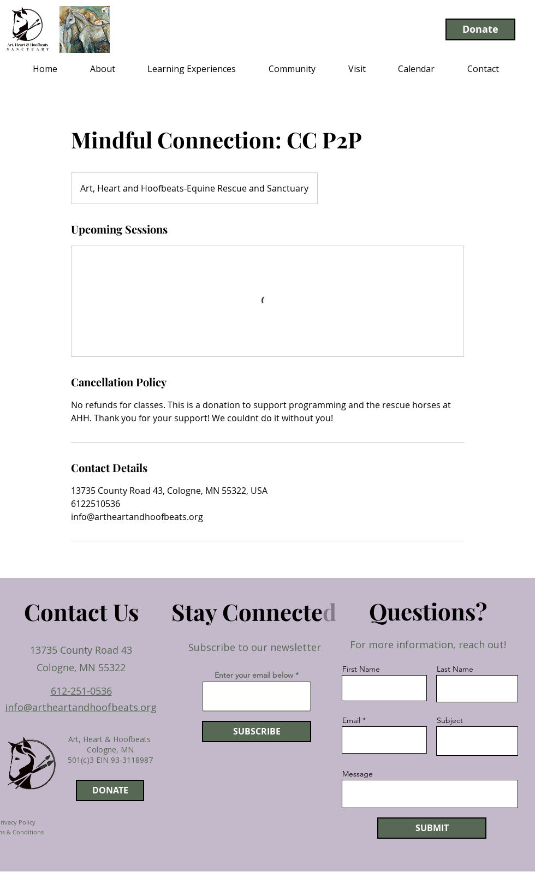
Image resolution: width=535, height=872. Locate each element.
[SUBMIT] (431, 828)
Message (357, 774)
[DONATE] (110, 790)
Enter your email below (254, 675)
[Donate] (480, 29)
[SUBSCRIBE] (256, 731)
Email (351, 720)
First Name (361, 669)
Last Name (455, 669)
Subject (450, 720)
